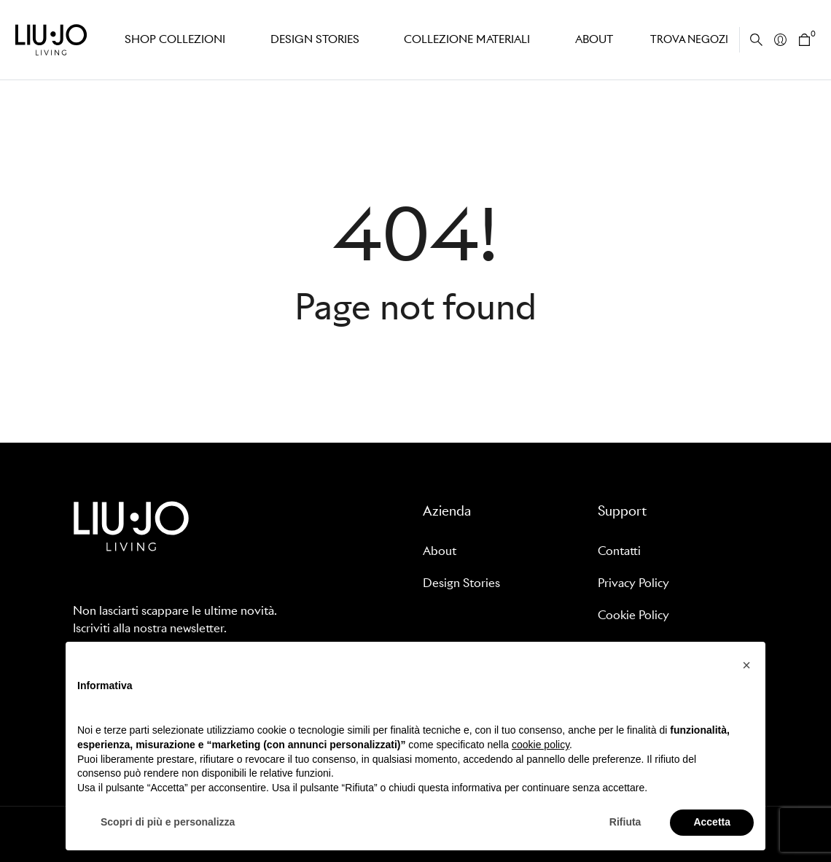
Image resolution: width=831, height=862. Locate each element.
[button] (746, 665)
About (591, 39)
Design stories (311, 39)
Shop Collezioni (173, 39)
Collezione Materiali (463, 39)
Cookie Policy (633, 615)
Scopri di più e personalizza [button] (168, 822)
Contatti (619, 551)
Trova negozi (689, 39)
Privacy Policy (633, 583)
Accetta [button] (711, 822)
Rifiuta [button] (625, 822)
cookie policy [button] (540, 744)
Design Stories (461, 583)
